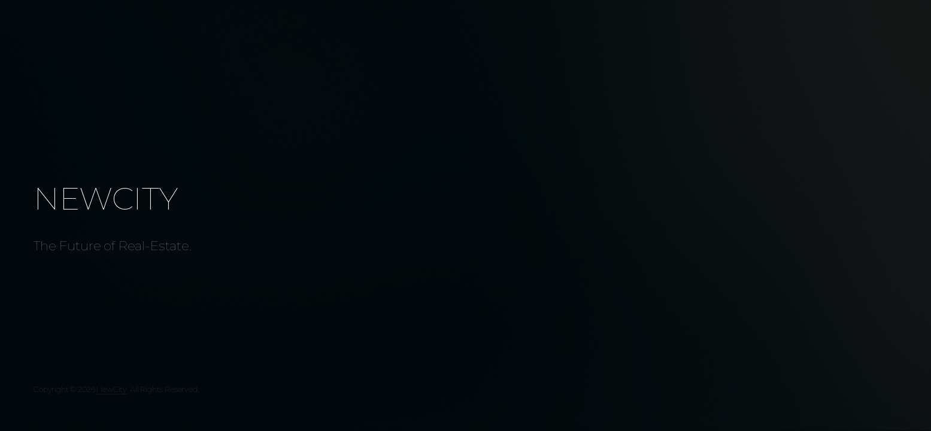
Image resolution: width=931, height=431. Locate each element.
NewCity (111, 389)
